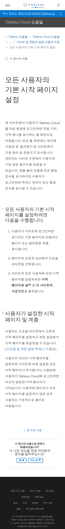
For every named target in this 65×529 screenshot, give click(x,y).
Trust (24, 503)
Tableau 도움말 (16, 36)
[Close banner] (61, 13)
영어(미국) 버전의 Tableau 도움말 (39, 13)
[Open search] (58, 5)
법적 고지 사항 (17, 491)
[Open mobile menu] (7, 5)
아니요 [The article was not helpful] (35, 460)
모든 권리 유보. (47, 516)
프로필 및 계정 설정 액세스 (26, 349)
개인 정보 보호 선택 (35, 509)
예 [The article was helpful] (21, 460)
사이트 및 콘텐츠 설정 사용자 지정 (38, 42)
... (10, 42)
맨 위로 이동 (32, 430)
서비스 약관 (34, 491)
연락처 (35, 503)
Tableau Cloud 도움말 (46, 36)
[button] (6, 58)
